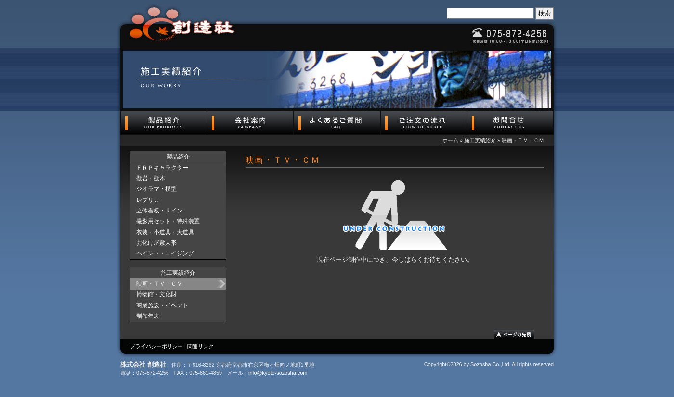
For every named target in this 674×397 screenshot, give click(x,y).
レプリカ (147, 200)
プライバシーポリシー (156, 346)
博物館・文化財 (156, 294)
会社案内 (250, 123)
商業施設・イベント (162, 305)
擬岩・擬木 (150, 178)
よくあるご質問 (337, 123)
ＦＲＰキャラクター (162, 168)
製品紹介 (163, 123)
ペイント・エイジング (165, 253)
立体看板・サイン (159, 210)
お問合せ (510, 123)
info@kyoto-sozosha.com (277, 373)
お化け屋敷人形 (156, 243)
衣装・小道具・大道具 (165, 232)
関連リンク (200, 346)
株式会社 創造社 (183, 24)
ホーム (450, 140)
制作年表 (147, 316)
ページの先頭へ (518, 334)
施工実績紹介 (480, 140)
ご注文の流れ (423, 123)
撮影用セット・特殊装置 (168, 221)
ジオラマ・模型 (156, 189)
